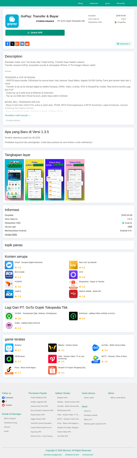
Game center (89, 397)
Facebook (9, 397)
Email (6, 431)
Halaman (94, 3)
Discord (7, 427)
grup (107, 3)
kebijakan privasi (72, 454)
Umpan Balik (11, 234)
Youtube (8, 405)
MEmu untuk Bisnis (118, 397)
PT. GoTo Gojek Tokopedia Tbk (71, 20)
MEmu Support (10, 418)
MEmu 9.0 (88, 419)
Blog (80, 3)
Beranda (121, 3)
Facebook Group (10, 422)
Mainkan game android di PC (95, 423)
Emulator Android (90, 415)
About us (87, 411)
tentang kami (87, 454)
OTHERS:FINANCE (45, 21)
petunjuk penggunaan (53, 454)
